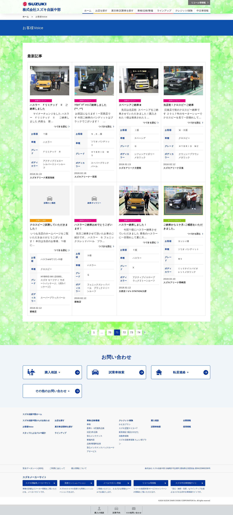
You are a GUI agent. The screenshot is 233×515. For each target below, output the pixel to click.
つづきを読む (60, 126)
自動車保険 (124, 436)
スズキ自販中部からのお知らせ (36, 420)
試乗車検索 (156, 427)
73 (131, 332)
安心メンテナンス (94, 436)
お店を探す (59, 420)
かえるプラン (124, 424)
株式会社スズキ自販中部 (42, 10)
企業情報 (187, 420)
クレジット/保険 (126, 420)
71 (117, 332)
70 (109, 332)
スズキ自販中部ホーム (32, 414)
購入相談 (155, 420)
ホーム (26, 17)
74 (138, 332)
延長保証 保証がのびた (129, 432)
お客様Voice (28, 427)
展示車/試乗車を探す (64, 427)
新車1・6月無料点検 (95, 428)
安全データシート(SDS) (33, 468)
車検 (89, 424)
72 (124, 332)
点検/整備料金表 (94, 444)
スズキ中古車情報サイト (186, 483)
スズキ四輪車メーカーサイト (38, 483)
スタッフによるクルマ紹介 (34, 433)
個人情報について (79, 468)
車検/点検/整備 (93, 420)
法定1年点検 (92, 432)
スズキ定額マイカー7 (128, 428)
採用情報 (187, 427)
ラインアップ (60, 433)
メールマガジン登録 (112, 483)
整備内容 (91, 440)
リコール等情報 (149, 483)
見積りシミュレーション (75, 483)
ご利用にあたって (57, 468)
